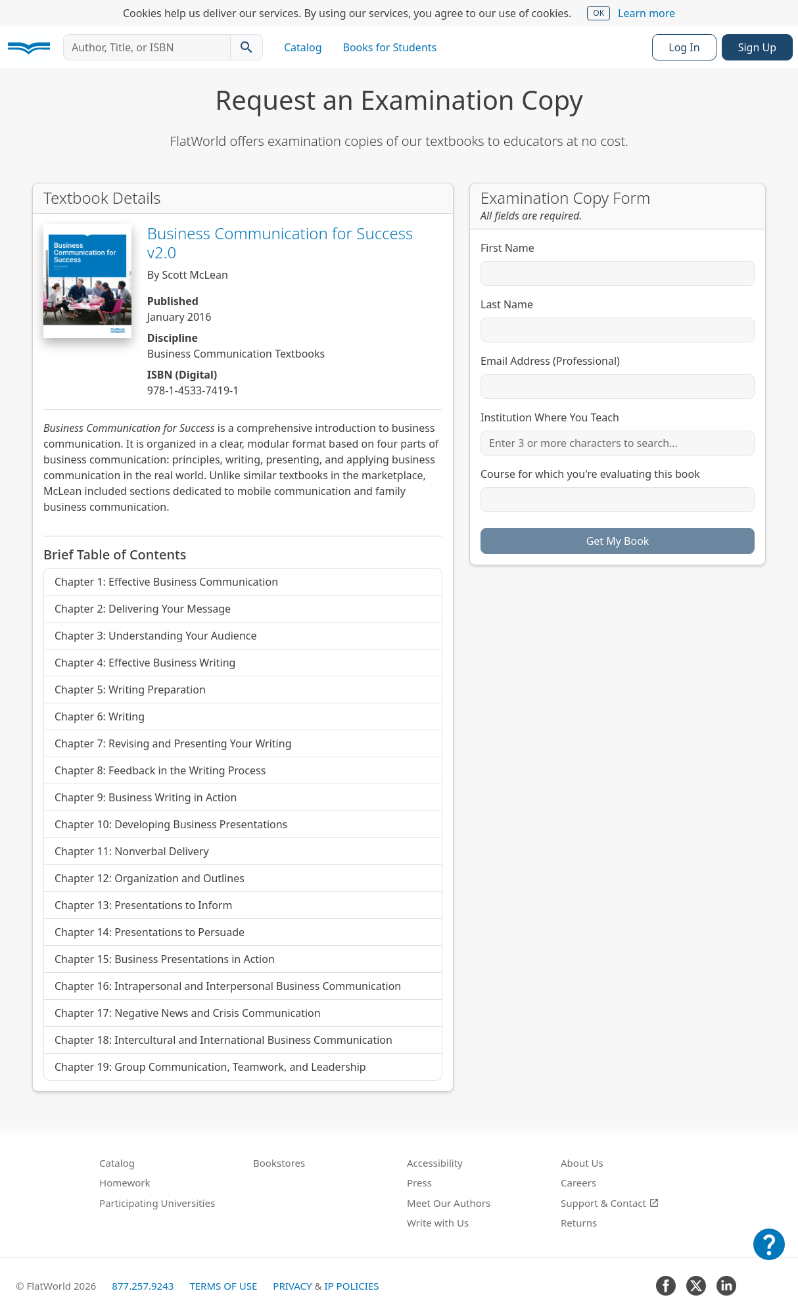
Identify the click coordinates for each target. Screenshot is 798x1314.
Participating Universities (157, 1202)
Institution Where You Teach (550, 417)
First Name (507, 248)
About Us (582, 1162)
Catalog (303, 47)
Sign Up (757, 47)
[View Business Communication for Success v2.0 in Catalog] (87, 281)
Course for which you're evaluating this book (590, 474)
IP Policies (351, 1285)
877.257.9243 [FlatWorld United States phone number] (143, 1285)
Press (419, 1182)
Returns (579, 1222)
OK (598, 12)
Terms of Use (223, 1285)
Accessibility (435, 1162)
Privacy (292, 1285)
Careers (578, 1182)
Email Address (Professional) (550, 361)
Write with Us (438, 1222)
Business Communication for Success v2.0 (280, 242)
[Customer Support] (769, 1253)
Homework (125, 1182)
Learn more (646, 13)
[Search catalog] (246, 47)
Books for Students (390, 47)
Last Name (507, 304)
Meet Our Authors (448, 1202)
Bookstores (279, 1162)
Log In (684, 47)
